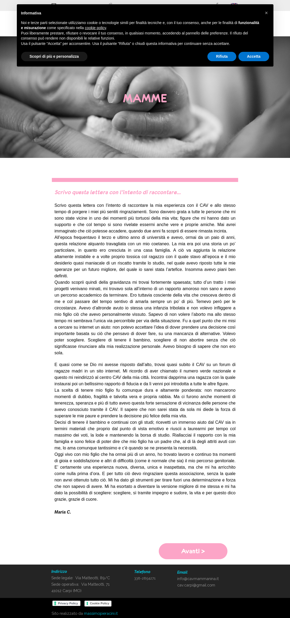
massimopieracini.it (101, 613)
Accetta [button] (254, 56)
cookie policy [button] (95, 28)
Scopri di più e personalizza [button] (54, 56)
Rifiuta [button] (222, 56)
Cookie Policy (99, 603)
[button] (266, 13)
